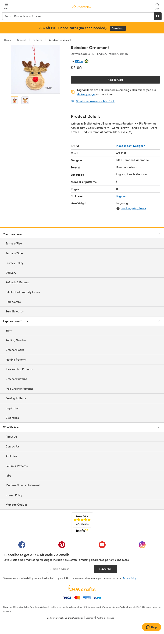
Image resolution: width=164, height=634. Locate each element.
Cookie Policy (14, 495)
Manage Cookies (16, 504)
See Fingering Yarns (133, 208)
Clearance (12, 417)
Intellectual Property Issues (23, 292)
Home (8, 40)
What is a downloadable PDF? (95, 101)
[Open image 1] (14, 100)
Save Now (119, 28)
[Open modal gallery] (35, 69)
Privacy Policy (14, 263)
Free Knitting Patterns (19, 369)
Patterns (37, 40)
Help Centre (13, 302)
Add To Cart (115, 79)
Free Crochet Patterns (19, 388)
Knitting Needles (16, 340)
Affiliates (11, 456)
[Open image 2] (25, 100)
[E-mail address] (70, 569)
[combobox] (78, 16)
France (110, 617)
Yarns (9, 330)
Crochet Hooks (15, 350)
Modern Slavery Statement (23, 485)
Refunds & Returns (17, 282)
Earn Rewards (15, 311)
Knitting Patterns (16, 359)
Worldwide (78, 617)
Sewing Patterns (16, 398)
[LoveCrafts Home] (82, 588)
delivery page (86, 94)
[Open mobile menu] (6, 6)
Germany (90, 617)
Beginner (121, 196)
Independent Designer (130, 145)
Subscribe (105, 569)
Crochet (21, 40)
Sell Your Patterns (17, 466)
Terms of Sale (14, 253)
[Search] (158, 16)
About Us (11, 436)
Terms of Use (14, 243)
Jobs (8, 475)
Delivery (11, 272)
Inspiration (12, 408)
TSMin (79, 61)
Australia (101, 617)
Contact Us (12, 446)
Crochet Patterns (16, 379)
